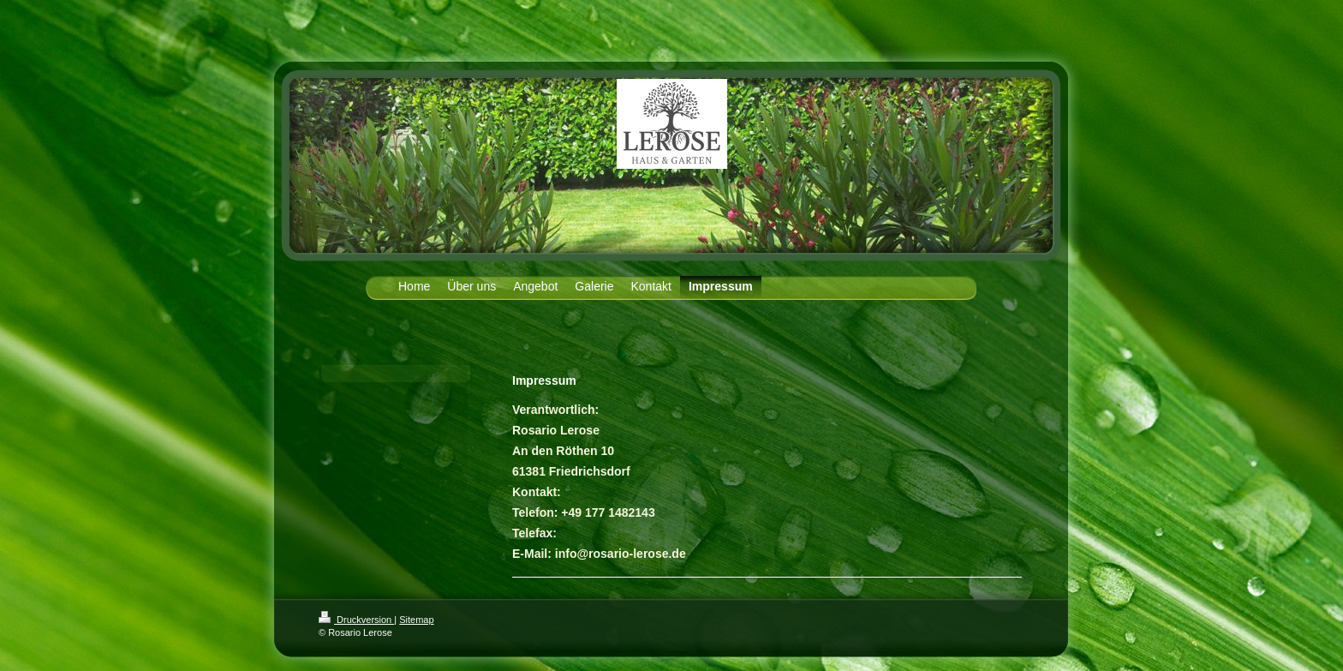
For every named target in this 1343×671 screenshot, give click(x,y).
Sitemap (416, 619)
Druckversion (356, 619)
